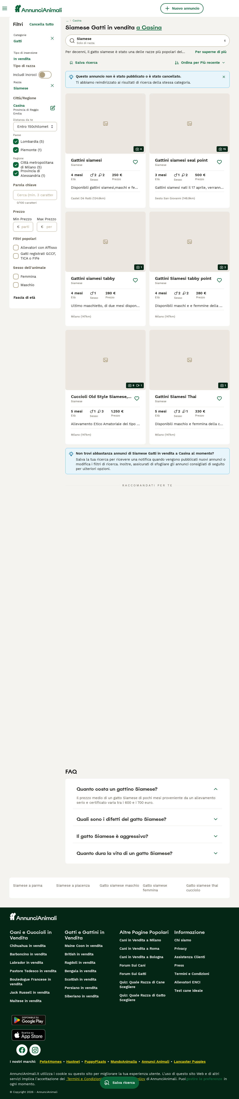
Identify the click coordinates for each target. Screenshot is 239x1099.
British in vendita (79, 954)
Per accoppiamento (33, 90)
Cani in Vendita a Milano (140, 940)
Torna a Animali (28, 34)
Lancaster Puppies (190, 1062)
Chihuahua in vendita (28, 946)
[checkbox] (16, 139)
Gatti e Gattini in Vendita (84, 935)
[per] (50, 363)
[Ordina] (200, 62)
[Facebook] (22, 1050)
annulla (47, 117)
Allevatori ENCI (187, 982)
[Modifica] (52, 244)
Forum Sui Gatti (133, 974)
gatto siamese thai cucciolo (202, 887)
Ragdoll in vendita (80, 962)
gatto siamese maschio (119, 885)
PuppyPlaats (95, 1062)
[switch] (45, 107)
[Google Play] (29, 1020)
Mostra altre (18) (39, 224)
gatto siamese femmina (155, 887)
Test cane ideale (188, 991)
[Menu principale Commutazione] (4, 8)
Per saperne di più (210, 52)
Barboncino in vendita (28, 954)
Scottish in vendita (80, 979)
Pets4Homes (51, 1062)
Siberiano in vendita (82, 996)
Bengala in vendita (80, 971)
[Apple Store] (28, 1035)
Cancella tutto (41, 24)
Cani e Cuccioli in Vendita (31, 935)
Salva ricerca (84, 62)
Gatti (18, 46)
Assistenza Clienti (189, 957)
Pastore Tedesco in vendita (33, 971)
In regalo (24, 78)
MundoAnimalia (124, 1062)
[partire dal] (26, 363)
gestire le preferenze (204, 1079)
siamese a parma (27, 885)
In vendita (25, 67)
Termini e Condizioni (191, 974)
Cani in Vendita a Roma (139, 948)
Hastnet (73, 1062)
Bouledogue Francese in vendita (30, 981)
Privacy (180, 948)
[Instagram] (35, 1050)
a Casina (149, 27)
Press (179, 965)
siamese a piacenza (73, 885)
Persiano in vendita (81, 988)
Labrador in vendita (26, 962)
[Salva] (135, 162)
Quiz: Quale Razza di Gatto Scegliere (142, 997)
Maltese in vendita (26, 1001)
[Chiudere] (224, 77)
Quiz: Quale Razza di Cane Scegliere (142, 984)
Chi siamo (182, 940)
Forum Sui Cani (132, 965)
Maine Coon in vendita (84, 946)
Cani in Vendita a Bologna (141, 957)
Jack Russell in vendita (30, 992)
